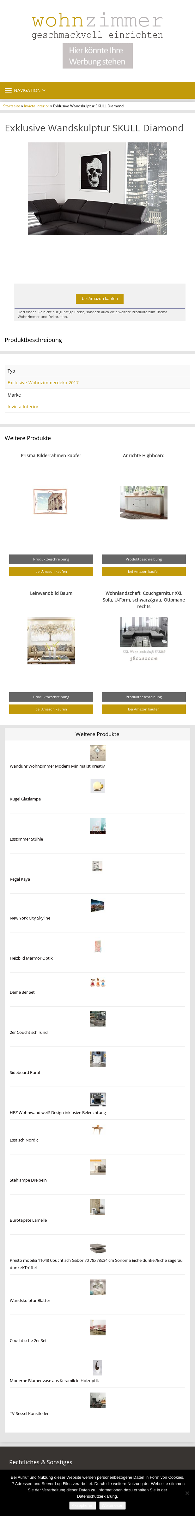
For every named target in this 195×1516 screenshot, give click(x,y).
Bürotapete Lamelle (28, 1220)
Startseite (11, 105)
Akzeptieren (83, 1505)
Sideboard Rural (25, 1072)
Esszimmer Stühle (26, 839)
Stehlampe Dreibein (28, 1180)
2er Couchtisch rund (29, 1032)
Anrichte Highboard (144, 455)
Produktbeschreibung (51, 559)
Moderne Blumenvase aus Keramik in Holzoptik (54, 1380)
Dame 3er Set (22, 992)
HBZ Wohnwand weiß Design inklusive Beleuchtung (58, 1112)
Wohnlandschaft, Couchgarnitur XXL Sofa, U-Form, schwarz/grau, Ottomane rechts (144, 599)
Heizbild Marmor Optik (31, 958)
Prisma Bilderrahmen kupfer (51, 455)
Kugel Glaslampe (25, 799)
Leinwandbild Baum (51, 593)
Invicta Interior (36, 105)
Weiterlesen (112, 1505)
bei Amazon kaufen (100, 298)
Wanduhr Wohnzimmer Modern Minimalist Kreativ (57, 766)
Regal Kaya (20, 879)
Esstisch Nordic (24, 1140)
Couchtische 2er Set (28, 1340)
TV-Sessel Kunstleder (29, 1413)
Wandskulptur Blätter (30, 1300)
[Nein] (187, 1493)
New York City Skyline (30, 918)
